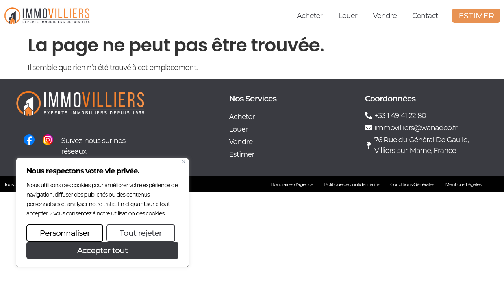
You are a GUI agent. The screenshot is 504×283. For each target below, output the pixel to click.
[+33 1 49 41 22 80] (368, 115)
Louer (347, 15)
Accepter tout (102, 250)
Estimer (241, 154)
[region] (102, 212)
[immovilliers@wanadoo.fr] (368, 127)
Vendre (385, 15)
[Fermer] (183, 162)
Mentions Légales (463, 184)
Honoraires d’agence (292, 184)
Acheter (309, 15)
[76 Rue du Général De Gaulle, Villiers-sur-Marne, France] (368, 145)
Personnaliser (65, 233)
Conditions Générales (412, 184)
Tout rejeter (141, 233)
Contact (425, 15)
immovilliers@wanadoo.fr (416, 127)
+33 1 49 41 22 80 (400, 115)
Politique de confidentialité (351, 184)
